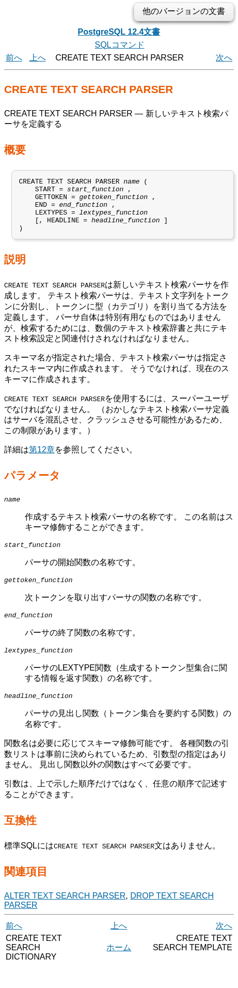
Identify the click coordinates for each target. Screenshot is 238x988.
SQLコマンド (119, 44)
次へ (224, 57)
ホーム (118, 967)
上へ (37, 57)
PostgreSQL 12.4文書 (119, 31)
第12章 (42, 460)
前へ (14, 57)
